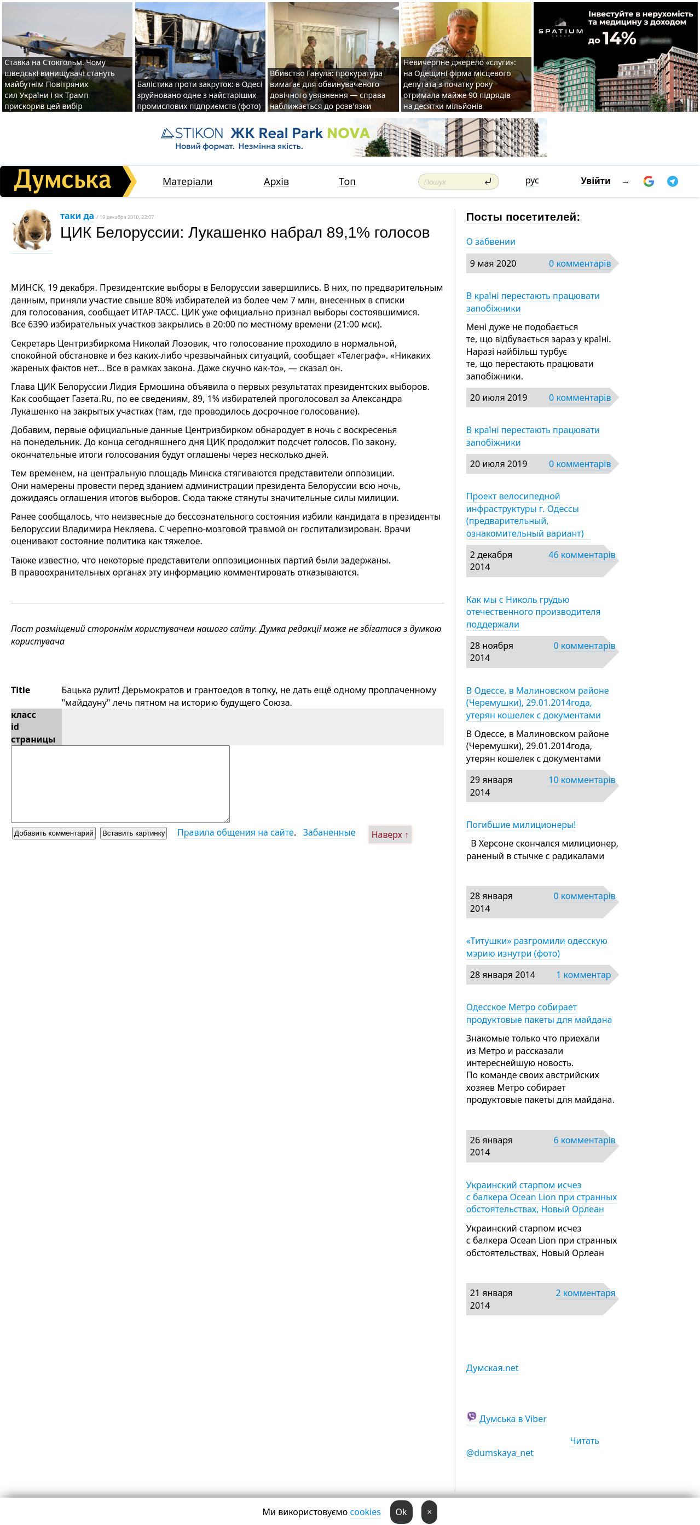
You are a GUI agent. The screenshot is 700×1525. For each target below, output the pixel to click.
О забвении (491, 241)
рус (532, 180)
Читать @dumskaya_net (532, 1447)
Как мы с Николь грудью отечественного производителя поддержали (533, 612)
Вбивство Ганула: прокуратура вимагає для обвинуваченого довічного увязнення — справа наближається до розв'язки (328, 89)
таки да (77, 216)
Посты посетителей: (523, 217)
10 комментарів (582, 780)
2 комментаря (585, 1293)
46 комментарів (582, 555)
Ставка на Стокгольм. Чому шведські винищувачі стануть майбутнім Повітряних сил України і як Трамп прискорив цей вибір (59, 84)
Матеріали (188, 181)
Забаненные (329, 832)
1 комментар (583, 975)
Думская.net (492, 1368)
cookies (365, 1512)
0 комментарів (580, 263)
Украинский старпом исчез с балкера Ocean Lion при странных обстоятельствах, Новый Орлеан (541, 1197)
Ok (401, 1512)
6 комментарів (584, 1140)
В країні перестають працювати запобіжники (533, 302)
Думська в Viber (513, 1419)
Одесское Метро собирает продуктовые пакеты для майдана (539, 1013)
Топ (347, 181)
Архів (276, 181)
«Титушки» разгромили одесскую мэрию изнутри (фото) (537, 947)
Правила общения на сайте (235, 832)
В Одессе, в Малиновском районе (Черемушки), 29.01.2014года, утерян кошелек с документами (537, 702)
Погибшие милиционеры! (521, 825)
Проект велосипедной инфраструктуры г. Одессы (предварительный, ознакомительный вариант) (528, 514)
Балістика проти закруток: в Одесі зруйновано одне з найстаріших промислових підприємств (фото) (199, 95)
